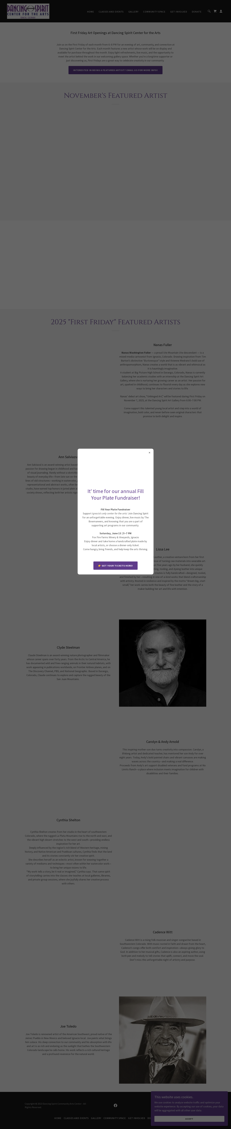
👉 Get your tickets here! (115, 565)
